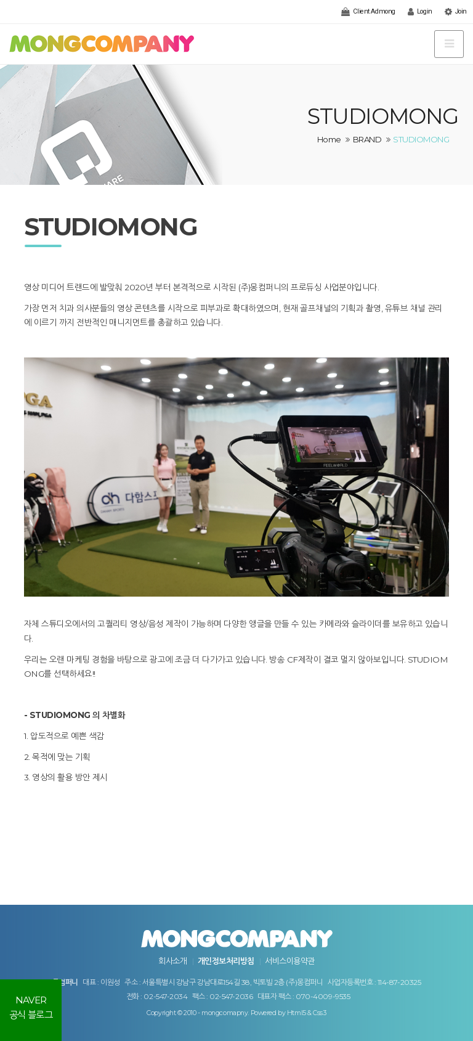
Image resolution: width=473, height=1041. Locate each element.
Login (420, 11)
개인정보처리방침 (226, 961)
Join (456, 11)
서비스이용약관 (289, 961)
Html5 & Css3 (306, 1013)
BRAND (367, 139)
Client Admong (368, 11)
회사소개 (172, 961)
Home (329, 139)
